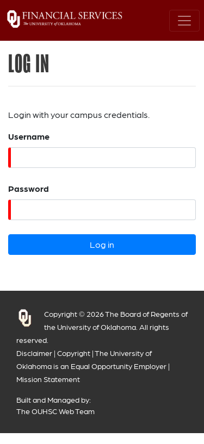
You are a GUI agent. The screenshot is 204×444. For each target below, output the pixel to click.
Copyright (73, 352)
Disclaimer (34, 352)
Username (29, 136)
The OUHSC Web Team (55, 411)
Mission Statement (48, 378)
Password (28, 188)
